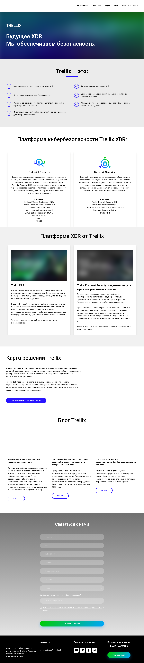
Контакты (126, 6)
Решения (96, 6)
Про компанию (82, 6)
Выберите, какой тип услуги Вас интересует (60, 595)
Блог (116, 6)
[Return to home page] (13, 5)
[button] (26, 401)
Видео (107, 6)
